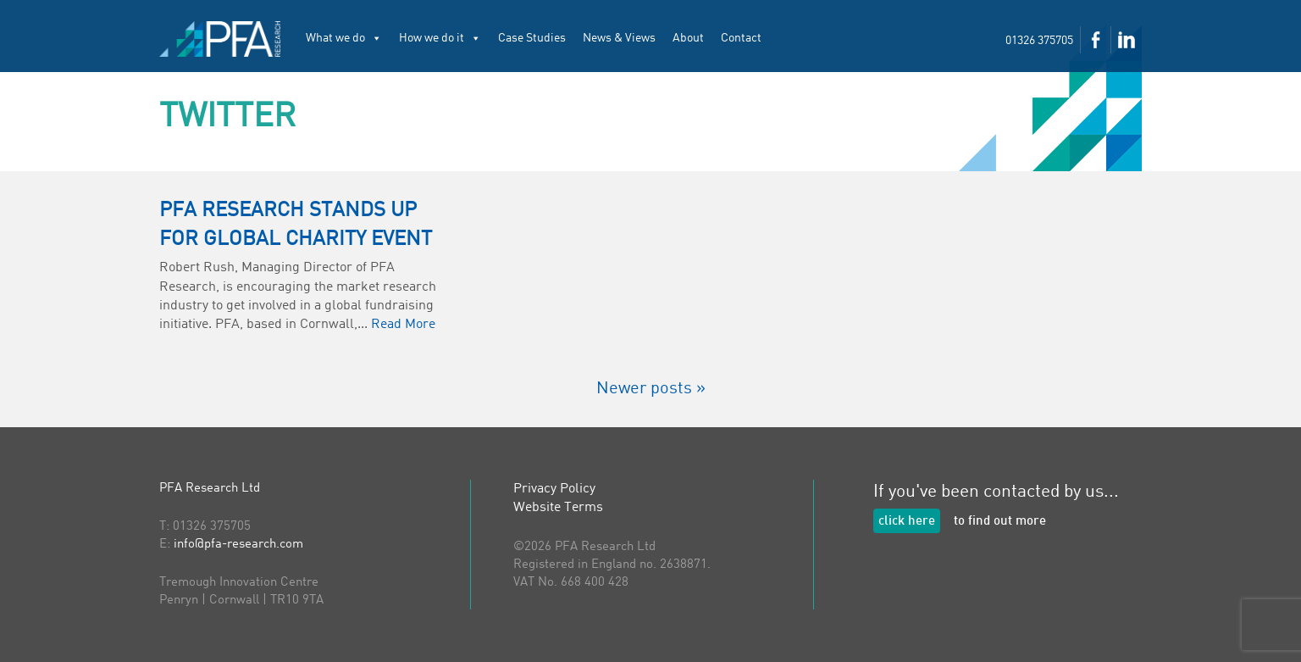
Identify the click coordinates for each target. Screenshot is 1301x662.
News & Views (619, 38)
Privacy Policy (554, 489)
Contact (741, 38)
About (688, 38)
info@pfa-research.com (238, 544)
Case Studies (532, 38)
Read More (403, 324)
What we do (344, 38)
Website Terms (558, 508)
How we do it (440, 38)
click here (906, 521)
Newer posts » (651, 389)
